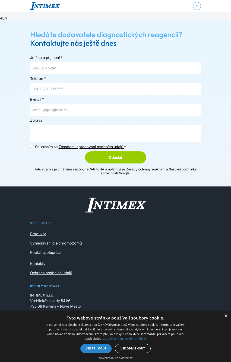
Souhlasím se (80, 146)
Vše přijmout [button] (96, 348)
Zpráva (36, 120)
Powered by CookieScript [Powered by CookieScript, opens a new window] (115, 358)
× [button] (226, 316)
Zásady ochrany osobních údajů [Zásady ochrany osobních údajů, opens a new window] (124, 339)
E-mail (37, 99)
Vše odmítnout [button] (132, 348)
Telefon (38, 78)
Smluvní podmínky (183, 169)
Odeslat (115, 157)
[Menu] (197, 6)
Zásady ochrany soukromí (145, 169)
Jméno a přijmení (46, 57)
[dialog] (115, 336)
